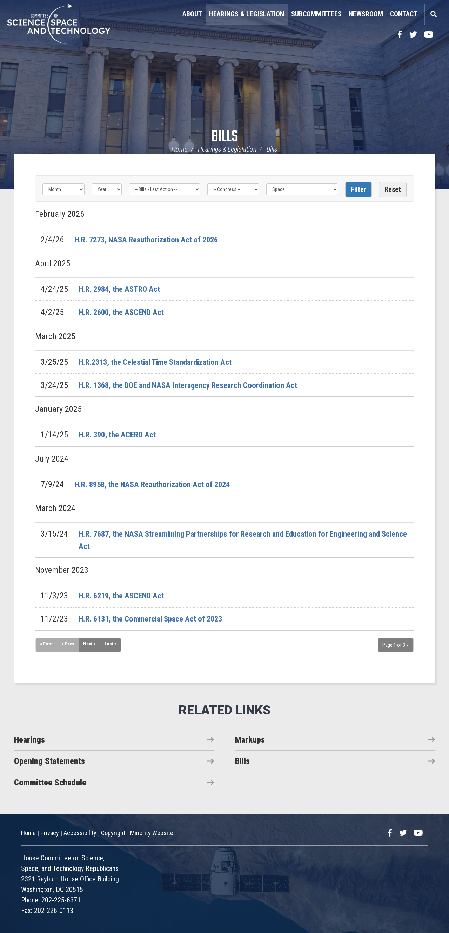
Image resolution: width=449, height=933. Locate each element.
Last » (111, 643)
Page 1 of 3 (395, 644)
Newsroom (366, 14)
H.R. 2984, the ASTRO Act (123, 289)
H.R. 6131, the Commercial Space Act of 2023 (157, 618)
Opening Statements (49, 761)
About (192, 14)
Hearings (29, 739)
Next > (89, 643)
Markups (250, 739)
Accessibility (79, 832)
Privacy (49, 832)
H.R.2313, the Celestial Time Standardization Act (162, 362)
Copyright (113, 832)
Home (180, 149)
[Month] (63, 189)
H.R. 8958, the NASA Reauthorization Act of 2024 (158, 484)
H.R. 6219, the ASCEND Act (125, 595)
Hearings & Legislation (246, 14)
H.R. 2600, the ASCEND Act (125, 312)
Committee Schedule (50, 782)
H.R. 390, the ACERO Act (121, 434)
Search (433, 14)
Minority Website (151, 832)
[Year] (107, 189)
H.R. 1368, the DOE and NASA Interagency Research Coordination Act (196, 385)
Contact (403, 14)
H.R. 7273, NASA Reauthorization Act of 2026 (151, 239)
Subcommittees (316, 14)
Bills (225, 137)
